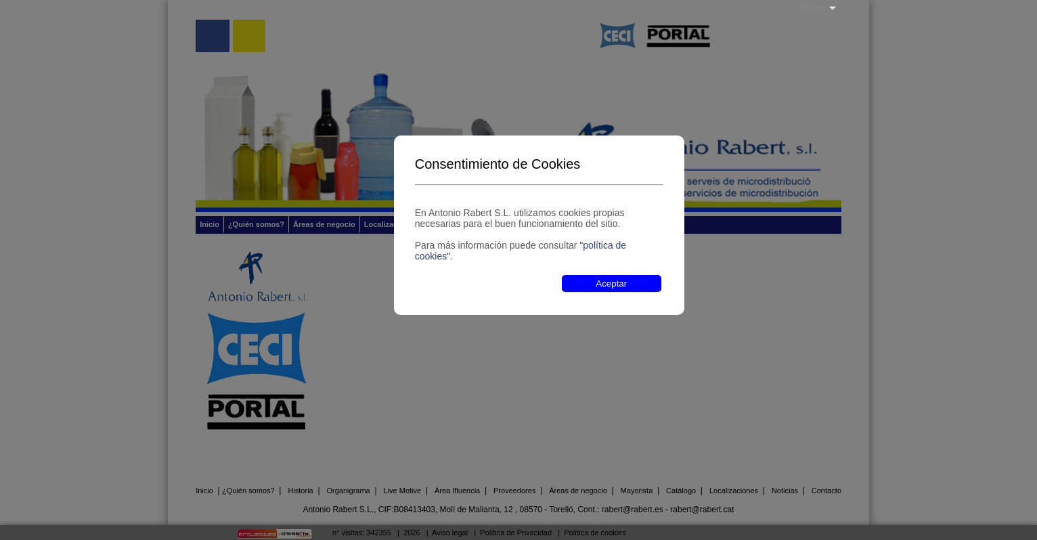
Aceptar (611, 283)
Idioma (812, 7)
